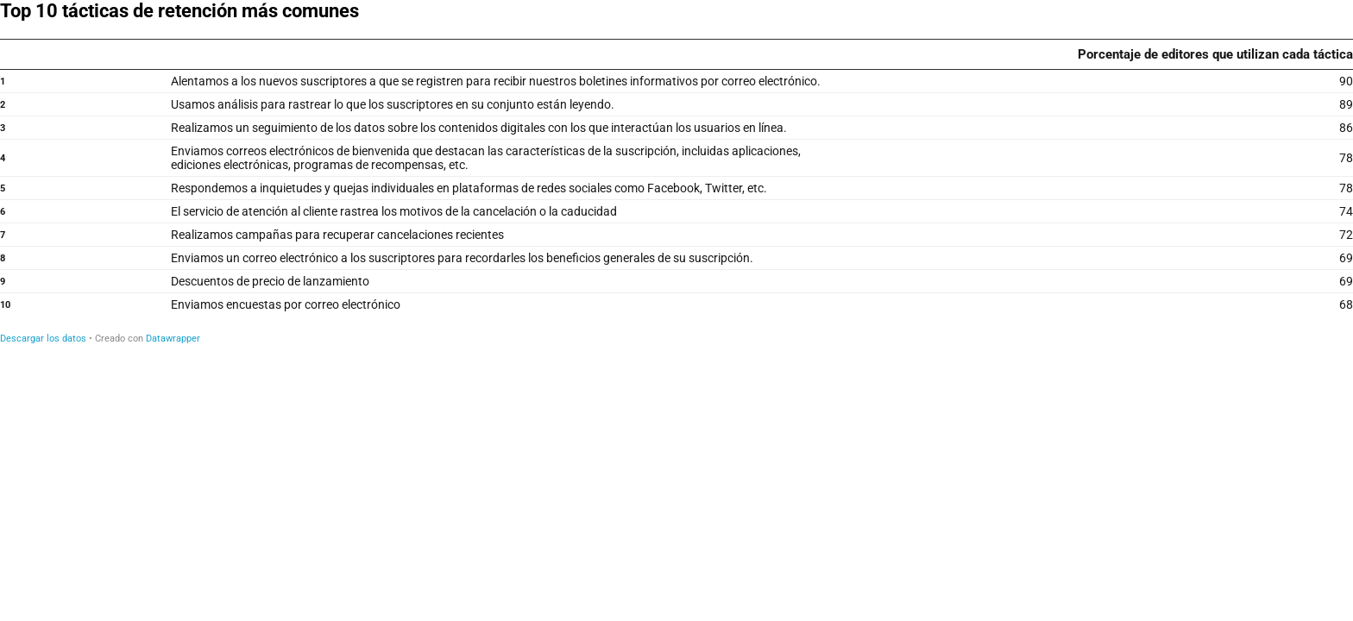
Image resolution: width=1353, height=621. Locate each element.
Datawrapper (173, 338)
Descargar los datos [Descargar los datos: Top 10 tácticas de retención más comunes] (43, 338)
